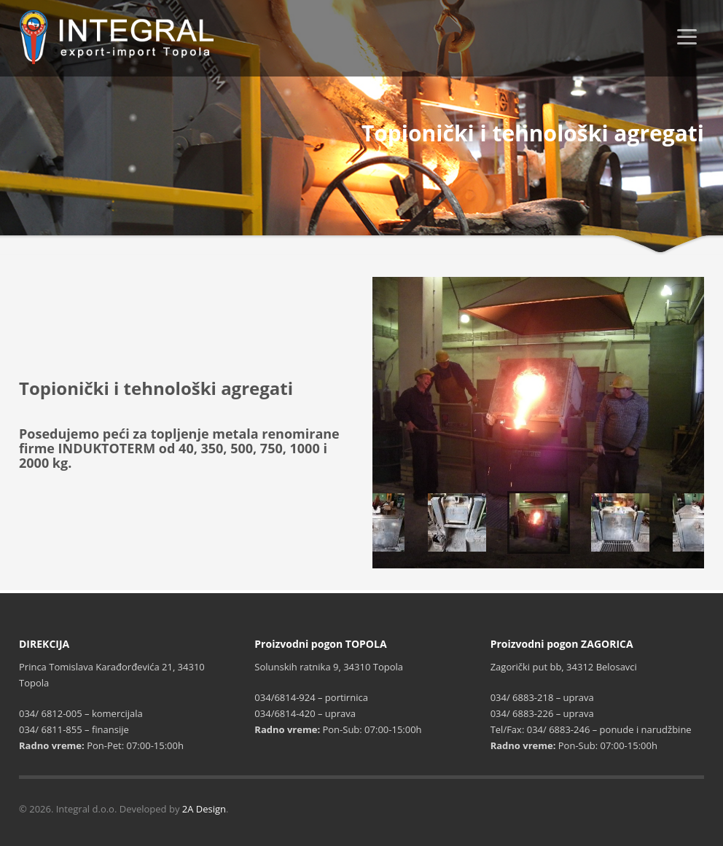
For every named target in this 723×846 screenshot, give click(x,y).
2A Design (204, 808)
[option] (538, 422)
